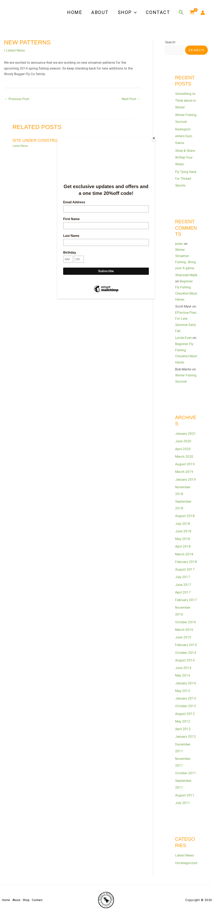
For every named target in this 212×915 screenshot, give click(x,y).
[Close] (154, 138)
